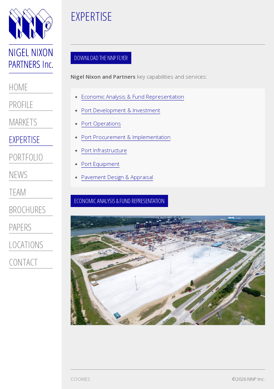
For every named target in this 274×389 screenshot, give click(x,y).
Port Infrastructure (104, 150)
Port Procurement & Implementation (126, 137)
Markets (23, 122)
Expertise (24, 140)
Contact (23, 263)
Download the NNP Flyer (101, 58)
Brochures (27, 210)
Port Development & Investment (120, 110)
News (18, 175)
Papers (20, 227)
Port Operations (101, 123)
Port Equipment (100, 163)
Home (18, 87)
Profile (21, 105)
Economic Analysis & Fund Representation (132, 96)
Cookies (80, 379)
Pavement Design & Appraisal (117, 177)
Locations (26, 245)
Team (17, 192)
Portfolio (26, 157)
